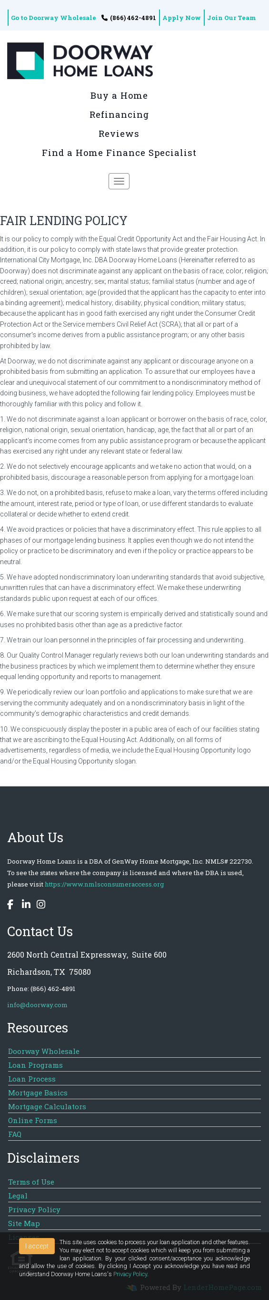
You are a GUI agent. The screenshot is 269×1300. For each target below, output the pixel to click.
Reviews (119, 133)
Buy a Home (119, 95)
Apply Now (181, 17)
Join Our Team (231, 17)
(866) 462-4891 (128, 17)
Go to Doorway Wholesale (53, 17)
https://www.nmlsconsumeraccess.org (104, 884)
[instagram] (38, 905)
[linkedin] (23, 905)
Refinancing (119, 114)
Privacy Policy (130, 1274)
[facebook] (11, 905)
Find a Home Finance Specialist (119, 152)
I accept (37, 1246)
